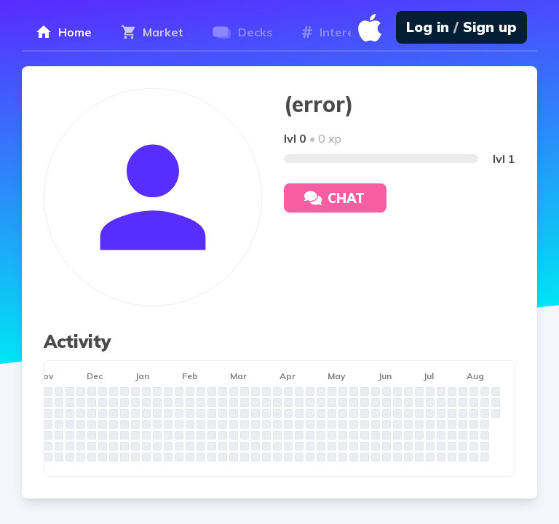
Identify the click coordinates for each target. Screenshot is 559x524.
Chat (334, 198)
